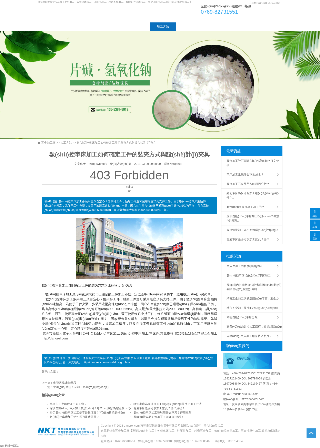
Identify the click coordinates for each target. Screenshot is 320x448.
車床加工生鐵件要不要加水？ (68, 404)
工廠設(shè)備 (192, 26)
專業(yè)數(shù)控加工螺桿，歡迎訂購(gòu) (254, 326)
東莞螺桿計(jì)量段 (64, 382)
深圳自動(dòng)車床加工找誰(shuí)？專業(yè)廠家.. (253, 218)
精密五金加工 (136, 358)
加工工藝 (137, 26)
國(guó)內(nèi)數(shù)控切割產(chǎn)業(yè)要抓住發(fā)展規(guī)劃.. (254, 287)
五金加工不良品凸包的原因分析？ (248, 183)
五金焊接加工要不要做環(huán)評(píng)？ (252, 230)
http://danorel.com (55, 338)
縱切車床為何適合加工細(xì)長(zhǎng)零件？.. (252, 195)
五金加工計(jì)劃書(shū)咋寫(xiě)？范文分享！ (253, 163)
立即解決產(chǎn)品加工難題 (264, 2)
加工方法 (163, 26)
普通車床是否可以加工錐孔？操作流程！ (159, 408)
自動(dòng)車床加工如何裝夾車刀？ (249, 336)
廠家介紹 (76, 26)
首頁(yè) (50, 26)
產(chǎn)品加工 (213, 425)
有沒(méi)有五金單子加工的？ (245, 206)
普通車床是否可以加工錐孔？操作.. (249, 239)
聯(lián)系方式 (225, 26)
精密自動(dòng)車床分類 (242, 317)
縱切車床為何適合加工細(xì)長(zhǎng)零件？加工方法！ (168, 404)
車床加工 (100, 13)
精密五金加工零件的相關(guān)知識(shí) (252, 307)
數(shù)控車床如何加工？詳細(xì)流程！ (158, 416)
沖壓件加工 (184, 430)
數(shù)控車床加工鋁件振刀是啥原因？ (74, 416)
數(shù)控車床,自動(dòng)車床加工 (249, 275)
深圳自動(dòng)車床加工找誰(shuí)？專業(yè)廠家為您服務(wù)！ (90, 408)
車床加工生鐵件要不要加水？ (245, 174)
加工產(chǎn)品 (106, 26)
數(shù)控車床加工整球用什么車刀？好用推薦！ (163, 412)
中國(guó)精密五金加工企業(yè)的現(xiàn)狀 (81, 387)
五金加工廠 (48, 142)
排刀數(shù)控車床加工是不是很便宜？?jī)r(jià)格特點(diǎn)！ (87, 412)
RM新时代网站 (9, 445)
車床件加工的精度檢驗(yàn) (244, 266)
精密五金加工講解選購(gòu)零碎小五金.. (252, 298)
